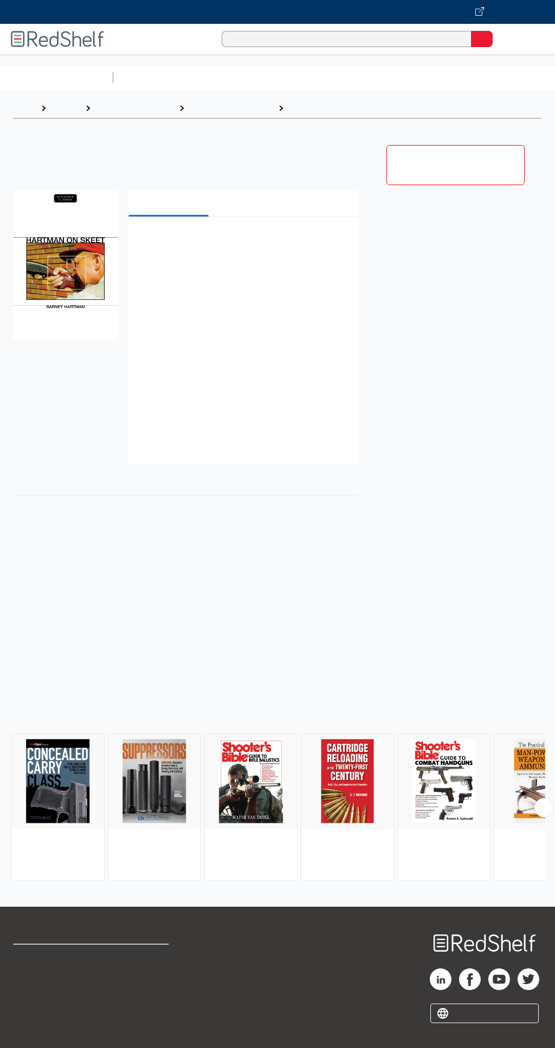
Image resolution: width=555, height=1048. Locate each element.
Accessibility (141, 1005)
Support (28, 981)
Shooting (306, 108)
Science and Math (212, 78)
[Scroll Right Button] (544, 807)
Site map (30, 1029)
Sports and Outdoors (134, 108)
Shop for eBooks (45, 957)
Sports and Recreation (231, 108)
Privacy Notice (40, 1005)
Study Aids (146, 78)
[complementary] (277, 787)
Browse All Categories (56, 78)
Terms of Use (142, 957)
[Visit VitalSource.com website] (277, 12)
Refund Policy (143, 981)
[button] (242, 241)
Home (24, 108)
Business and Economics (420, 78)
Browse (65, 108)
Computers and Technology (309, 78)
